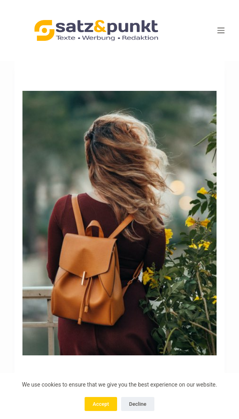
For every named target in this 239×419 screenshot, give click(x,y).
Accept (101, 404)
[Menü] (221, 30)
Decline (137, 404)
